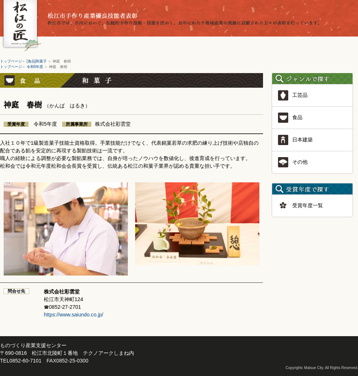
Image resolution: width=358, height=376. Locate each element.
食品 (290, 117)
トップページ (11, 61)
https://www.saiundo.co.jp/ (73, 315)
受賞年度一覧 (300, 205)
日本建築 (295, 139)
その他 (293, 162)
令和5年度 (35, 67)
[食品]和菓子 (37, 61)
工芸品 (293, 95)
